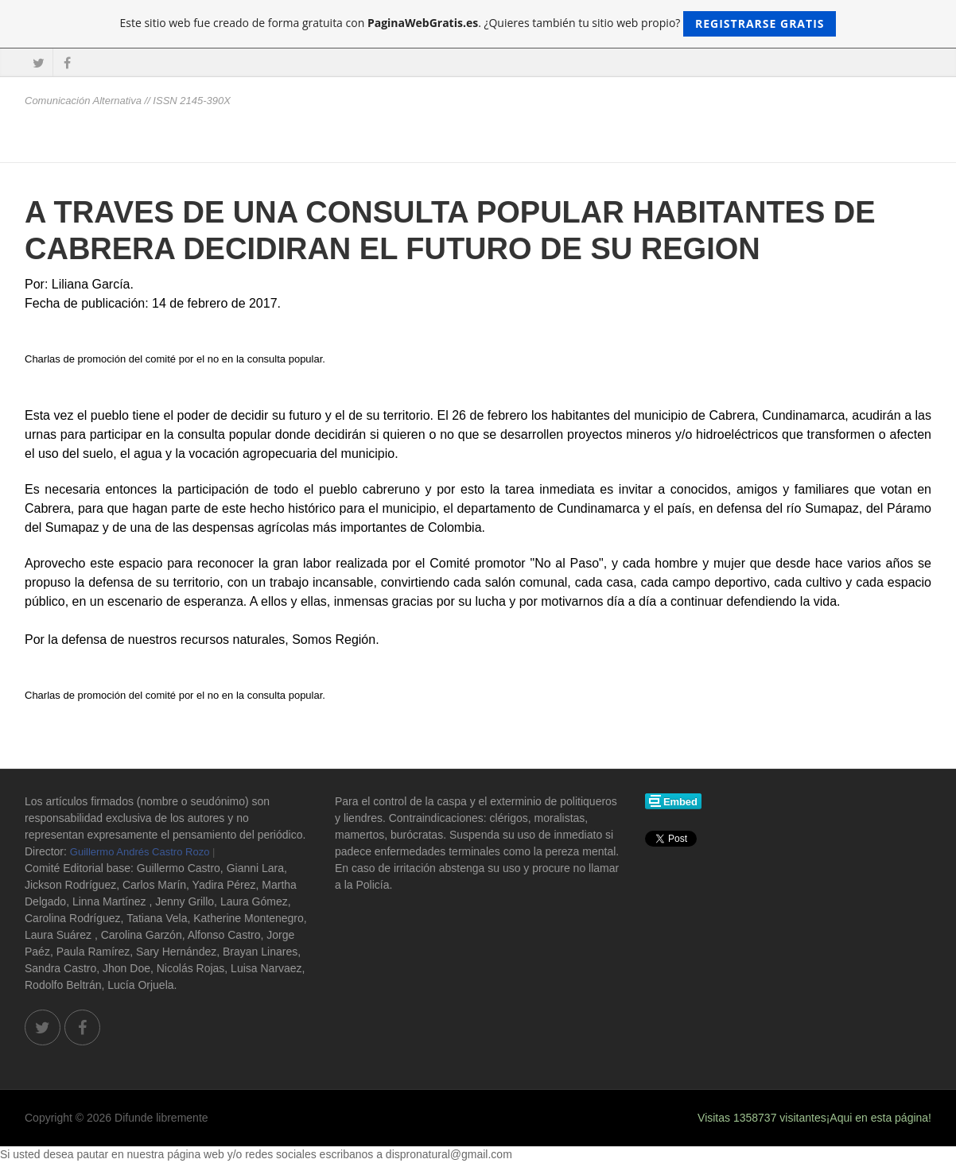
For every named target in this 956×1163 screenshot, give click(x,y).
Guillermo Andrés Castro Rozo (140, 852)
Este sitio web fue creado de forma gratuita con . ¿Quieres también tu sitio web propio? (478, 24)
